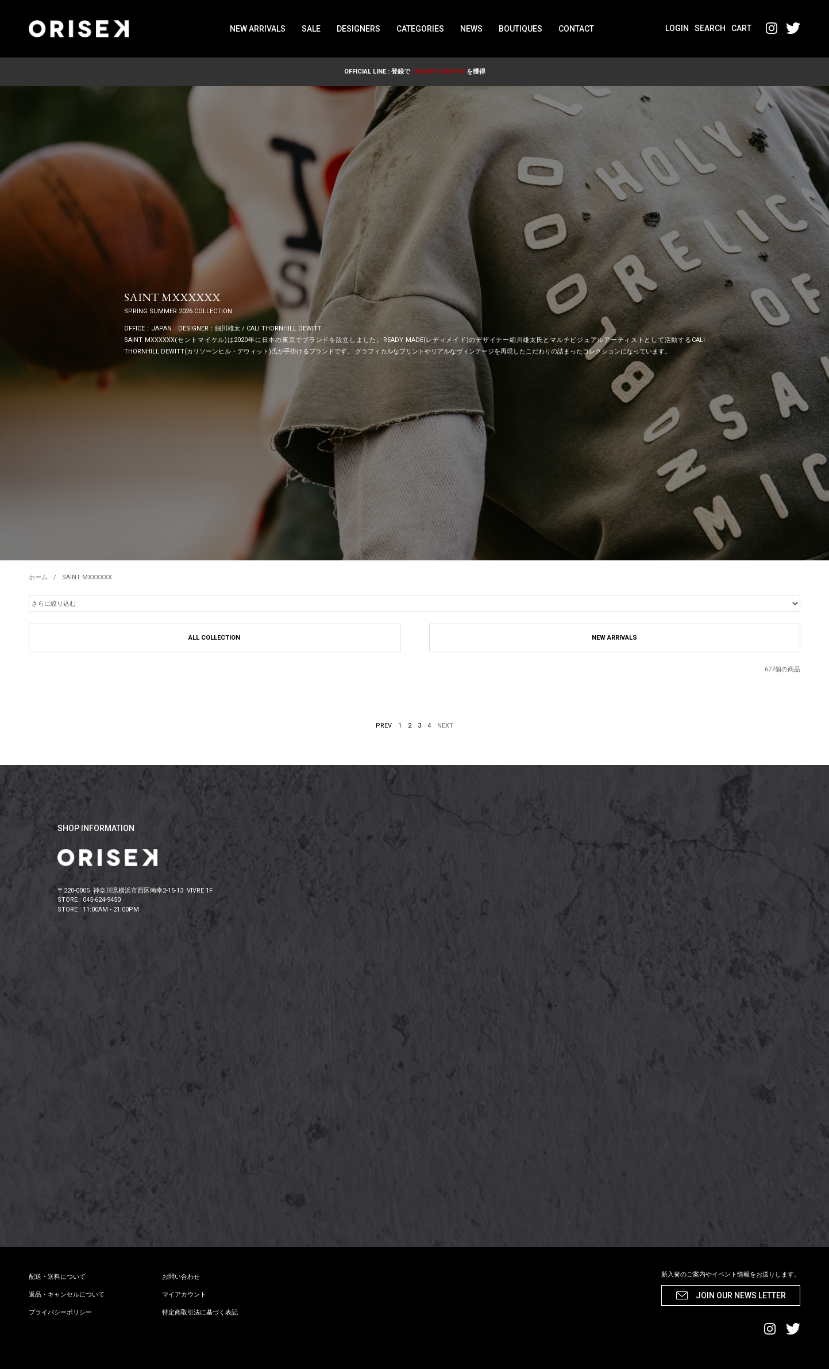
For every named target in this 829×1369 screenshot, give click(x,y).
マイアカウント (184, 1294)
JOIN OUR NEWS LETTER (741, 1295)
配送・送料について (57, 1276)
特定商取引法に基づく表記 (200, 1312)
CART (741, 28)
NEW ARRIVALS (258, 28)
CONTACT (576, 28)
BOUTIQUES (520, 28)
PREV (384, 725)
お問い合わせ (181, 1276)
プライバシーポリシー (60, 1312)
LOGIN (677, 28)
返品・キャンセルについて (67, 1294)
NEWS (471, 28)
